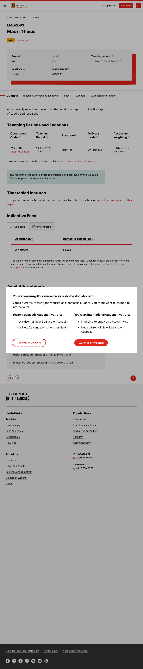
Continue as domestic (29, 342)
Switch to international (91, 342)
